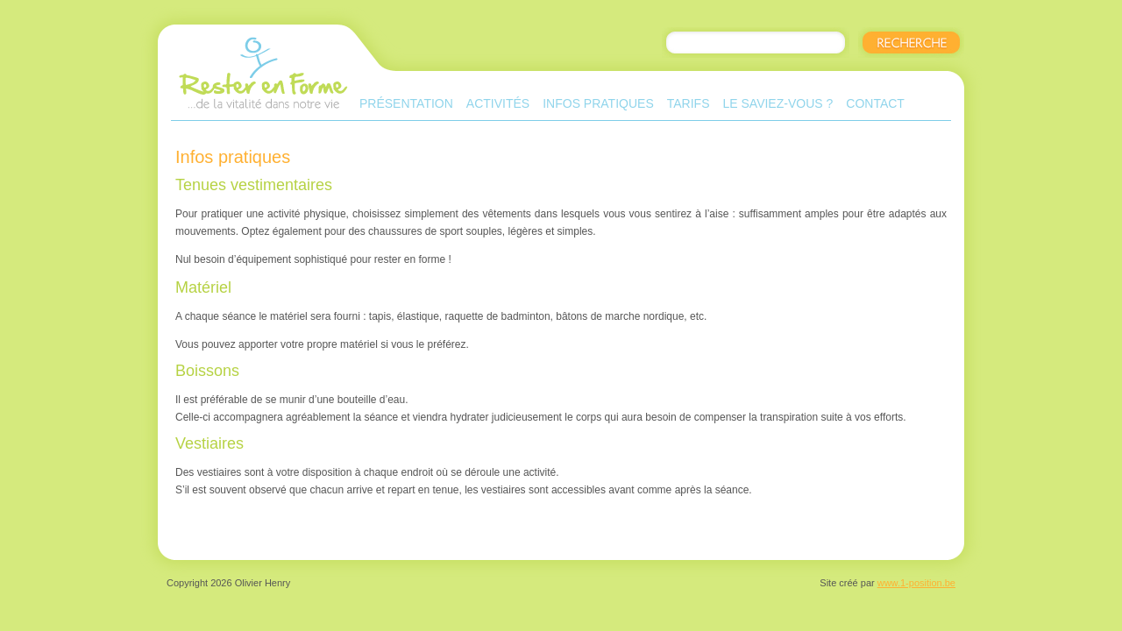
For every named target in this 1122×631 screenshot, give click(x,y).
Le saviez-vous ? (777, 103)
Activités (497, 103)
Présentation (406, 103)
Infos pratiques (598, 103)
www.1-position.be (916, 583)
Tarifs (688, 103)
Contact (875, 103)
